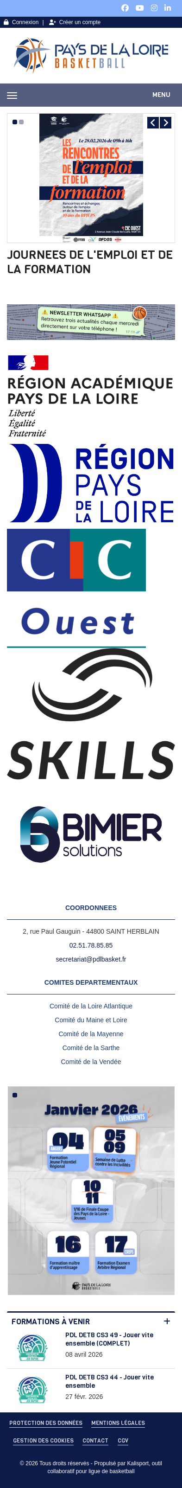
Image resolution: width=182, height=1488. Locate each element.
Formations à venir (51, 1321)
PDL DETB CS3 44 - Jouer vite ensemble (109, 1381)
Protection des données (45, 1423)
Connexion (21, 22)
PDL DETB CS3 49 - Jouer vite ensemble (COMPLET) (109, 1339)
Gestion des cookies (43, 1440)
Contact (95, 1440)
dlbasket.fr (111, 959)
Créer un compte (74, 22)
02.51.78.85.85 (91, 945)
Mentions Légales (118, 1423)
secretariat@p (76, 959)
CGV (123, 1440)
